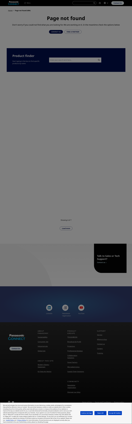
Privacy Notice (21, 420)
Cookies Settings (86, 413)
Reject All (100, 413)
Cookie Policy (10, 420)
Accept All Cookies (115, 413)
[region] (66, 413)
